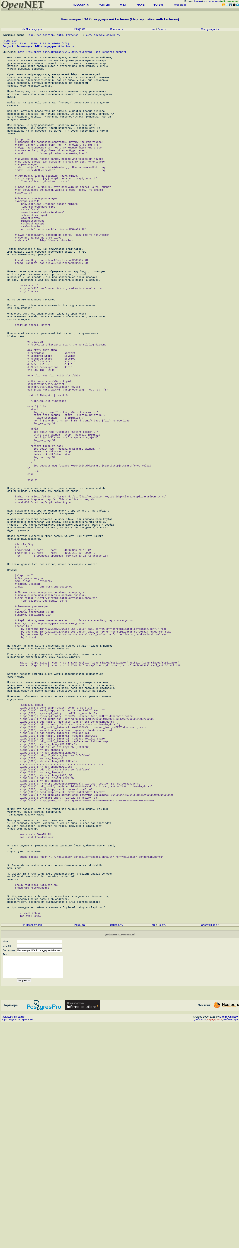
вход (205, 1)
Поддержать (214, 1244)
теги (183, 4)
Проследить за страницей (17, 1244)
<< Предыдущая (32, 29)
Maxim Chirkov (228, 1241)
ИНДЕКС (79, 29)
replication (45, 35)
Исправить (116, 29)
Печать (162, 29)
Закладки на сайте (13, 1241)
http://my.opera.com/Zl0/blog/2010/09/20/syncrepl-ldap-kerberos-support (72, 56)
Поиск (176, 4)
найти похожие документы (102, 35)
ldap (30, 35)
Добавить (200, 1244)
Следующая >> (210, 29)
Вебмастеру (231, 1244)
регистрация (214, 1)
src (153, 29)
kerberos (72, 35)
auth (60, 35)
